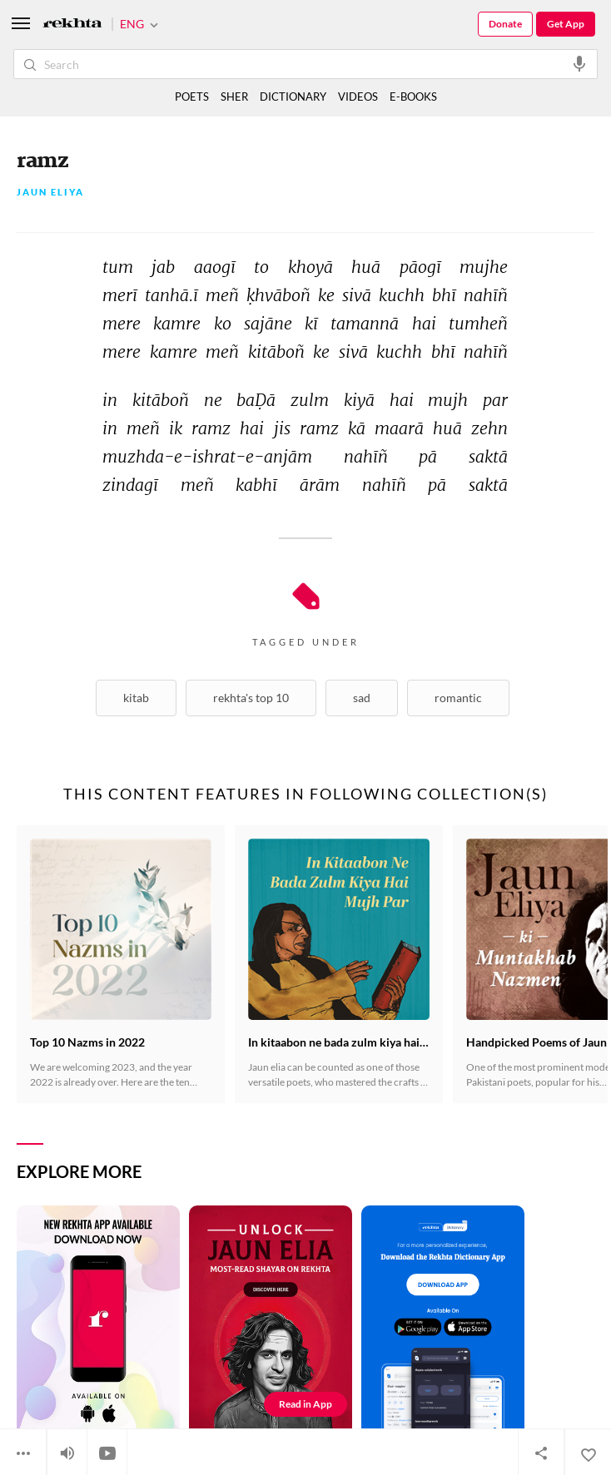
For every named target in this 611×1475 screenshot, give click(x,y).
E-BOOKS (413, 96)
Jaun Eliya (50, 192)
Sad (361, 697)
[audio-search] (579, 63)
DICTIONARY (293, 96)
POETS (192, 96)
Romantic (458, 697)
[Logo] (72, 24)
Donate (505, 23)
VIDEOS (358, 96)
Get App (565, 23)
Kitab (136, 697)
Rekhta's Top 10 (251, 697)
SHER (234, 96)
